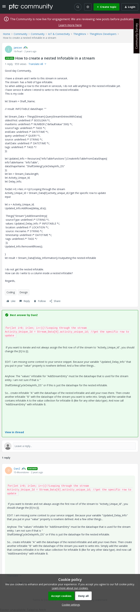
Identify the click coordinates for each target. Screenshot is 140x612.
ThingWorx (79, 34)
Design (24, 292)
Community (20, 34)
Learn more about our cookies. (70, 588)
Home (6, 34)
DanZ (17, 468)
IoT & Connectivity (59, 34)
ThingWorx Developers (103, 34)
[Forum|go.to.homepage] (31, 7)
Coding (11, 292)
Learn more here (70, 25)
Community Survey (137, 36)
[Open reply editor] (70, 446)
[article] (70, 526)
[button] (4, 7)
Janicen (18, 47)
